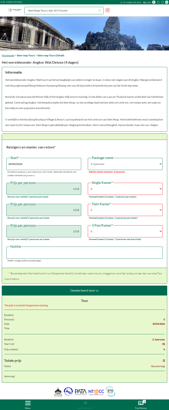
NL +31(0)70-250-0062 (12, 2)
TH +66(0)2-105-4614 (132, 2)
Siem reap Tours (26, 55)
